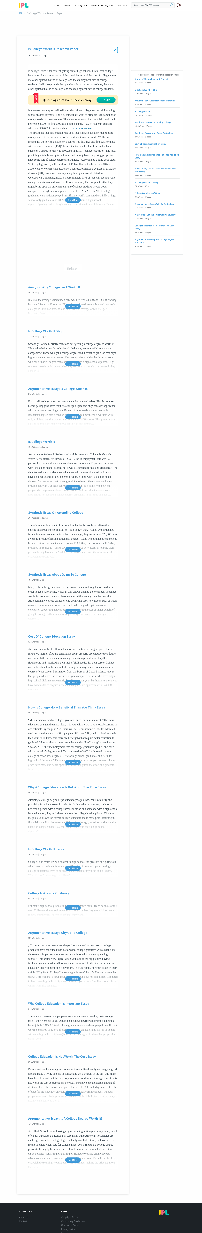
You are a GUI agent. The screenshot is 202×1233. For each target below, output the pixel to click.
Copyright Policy (69, 1200)
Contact (23, 1204)
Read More (73, 289)
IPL (20, 13)
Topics (69, 5)
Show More (73, 183)
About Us (24, 1200)
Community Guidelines (73, 1204)
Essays (58, 5)
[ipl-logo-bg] (25, 4)
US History (120, 5)
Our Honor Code (69, 1208)
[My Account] (180, 5)
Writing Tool (81, 5)
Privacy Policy (68, 1212)
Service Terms (68, 1216)
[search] (172, 5)
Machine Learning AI (101, 5)
